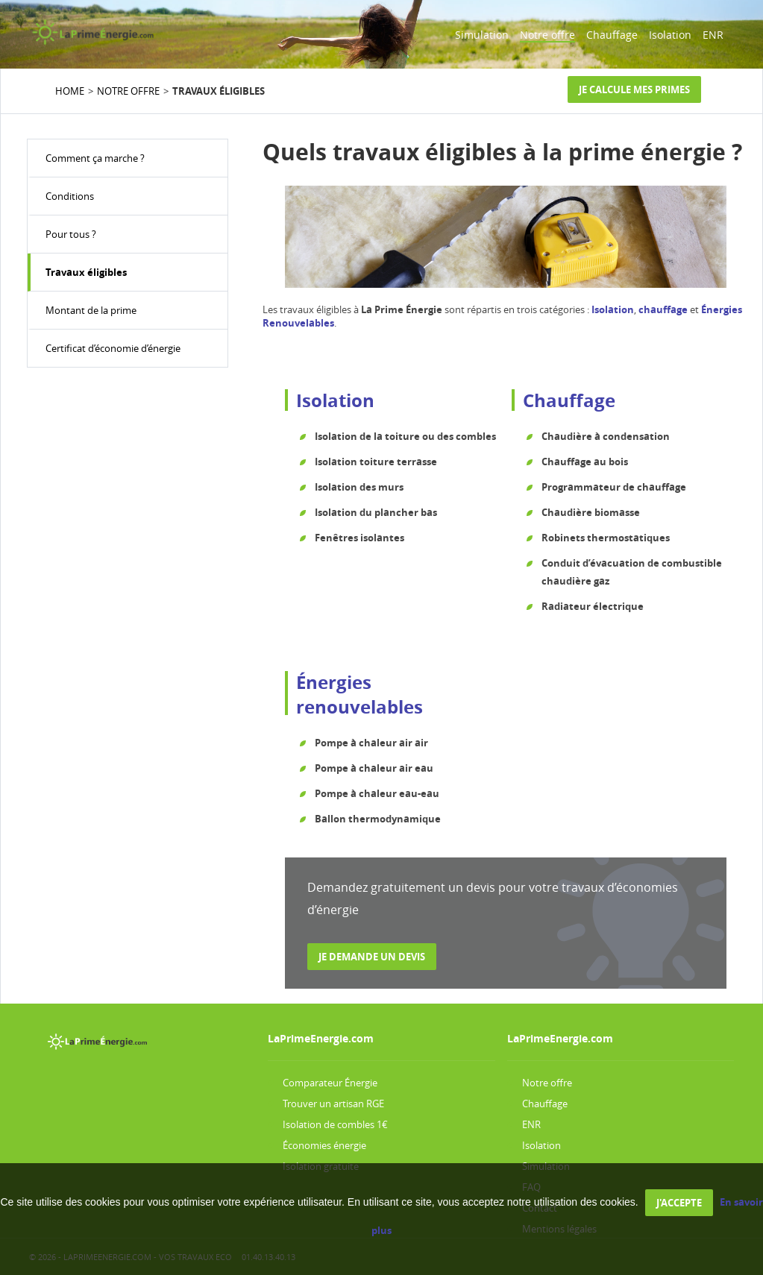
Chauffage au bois (584, 461)
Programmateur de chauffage (613, 487)
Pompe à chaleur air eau (374, 768)
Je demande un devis (371, 956)
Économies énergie (324, 1145)
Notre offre (547, 35)
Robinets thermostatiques (605, 537)
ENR (713, 35)
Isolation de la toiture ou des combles (405, 436)
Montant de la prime (90, 310)
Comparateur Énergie (330, 1082)
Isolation (670, 35)
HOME (69, 91)
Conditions (69, 196)
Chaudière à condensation (605, 436)
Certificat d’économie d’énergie (112, 348)
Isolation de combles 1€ (335, 1124)
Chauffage (612, 35)
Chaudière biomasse (590, 512)
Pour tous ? (70, 234)
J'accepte (679, 1202)
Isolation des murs (359, 487)
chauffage (663, 309)
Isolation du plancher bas (376, 512)
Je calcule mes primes (634, 89)
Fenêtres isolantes (359, 537)
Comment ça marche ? (95, 158)
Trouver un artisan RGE (333, 1103)
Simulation (482, 35)
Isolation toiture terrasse (376, 461)
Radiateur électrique (592, 606)
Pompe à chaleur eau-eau (377, 793)
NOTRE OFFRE (128, 91)
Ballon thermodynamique (378, 818)
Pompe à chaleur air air (371, 742)
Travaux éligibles (86, 272)
